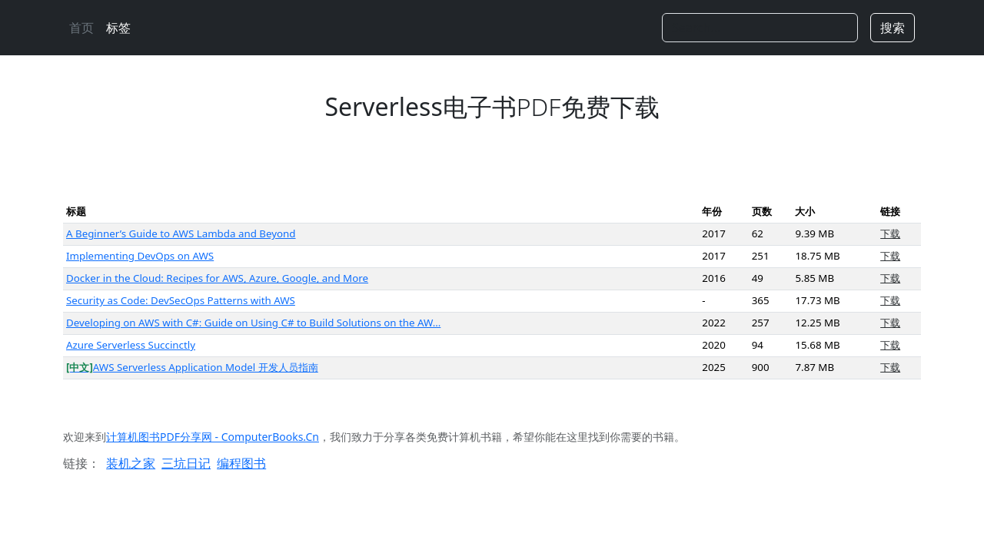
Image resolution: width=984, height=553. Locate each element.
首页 (81, 27)
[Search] (760, 27)
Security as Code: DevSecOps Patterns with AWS (180, 300)
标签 (118, 27)
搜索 (892, 27)
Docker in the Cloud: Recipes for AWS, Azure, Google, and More (217, 278)
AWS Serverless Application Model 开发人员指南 (192, 367)
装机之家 (130, 463)
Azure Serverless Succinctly (130, 345)
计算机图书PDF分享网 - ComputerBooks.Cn (212, 436)
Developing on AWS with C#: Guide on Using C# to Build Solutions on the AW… (253, 322)
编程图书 (241, 463)
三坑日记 (186, 463)
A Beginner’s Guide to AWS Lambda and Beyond (181, 233)
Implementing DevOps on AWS (140, 256)
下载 (890, 233)
